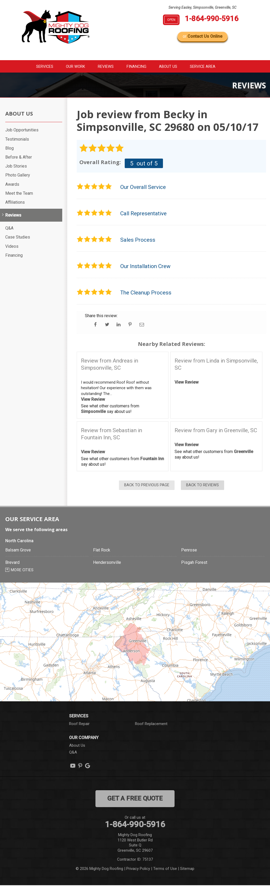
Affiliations (15, 202)
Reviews (105, 66)
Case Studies (17, 237)
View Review (93, 399)
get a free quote (135, 799)
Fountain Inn (152, 459)
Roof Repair (79, 724)
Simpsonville (93, 412)
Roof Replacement (151, 724)
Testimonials (17, 139)
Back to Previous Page (146, 486)
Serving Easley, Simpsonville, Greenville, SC (202, 7)
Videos (11, 246)
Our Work (72, 66)
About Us (171, 66)
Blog (9, 148)
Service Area (208, 66)
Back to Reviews (202, 486)
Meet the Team (19, 193)
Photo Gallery (17, 175)
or (202, 36)
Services (39, 66)
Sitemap (187, 869)
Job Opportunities (21, 130)
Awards (12, 184)
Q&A (9, 228)
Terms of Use (165, 869)
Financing (138, 66)
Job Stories (16, 166)
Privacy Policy (138, 869)
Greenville (243, 452)
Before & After (18, 157)
